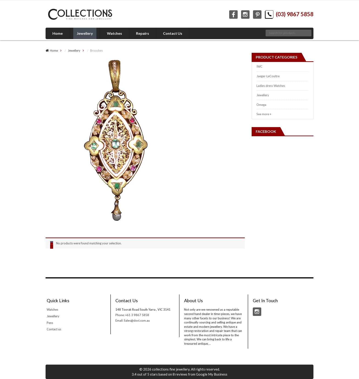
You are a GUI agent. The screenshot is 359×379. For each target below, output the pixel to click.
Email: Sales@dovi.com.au (132, 320)
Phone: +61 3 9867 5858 (132, 315)
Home (54, 50)
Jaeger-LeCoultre (268, 76)
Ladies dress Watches (270, 86)
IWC (259, 66)
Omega (261, 105)
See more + (263, 114)
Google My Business (211, 374)
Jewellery (74, 50)
